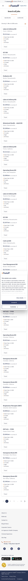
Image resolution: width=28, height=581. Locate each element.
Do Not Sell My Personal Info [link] (8, 579)
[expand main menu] (2, 5)
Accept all (14, 302)
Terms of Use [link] (4, 576)
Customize (14, 306)
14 (21, 501)
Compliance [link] (19, 579)
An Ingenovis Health (11, 572)
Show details (20, 298)
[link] (14, 5)
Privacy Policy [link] (12, 576)
